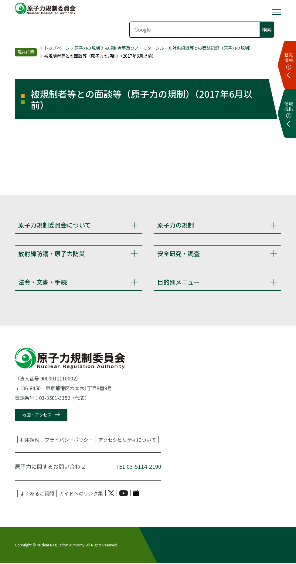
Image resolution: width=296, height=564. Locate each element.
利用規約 (29, 440)
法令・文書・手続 (42, 283)
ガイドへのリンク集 (81, 494)
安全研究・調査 (178, 253)
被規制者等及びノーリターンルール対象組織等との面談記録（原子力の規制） (179, 48)
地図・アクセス (37, 416)
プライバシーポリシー (69, 440)
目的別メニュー (178, 283)
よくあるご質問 (37, 494)
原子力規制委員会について (54, 225)
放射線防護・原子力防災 (51, 253)
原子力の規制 (87, 48)
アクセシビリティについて (127, 440)
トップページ (57, 48)
